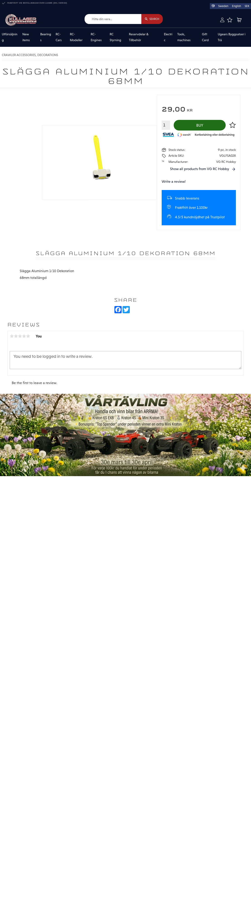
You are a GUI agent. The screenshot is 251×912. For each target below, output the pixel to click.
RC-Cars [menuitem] (59, 37)
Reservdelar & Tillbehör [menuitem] (139, 37)
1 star (12, 336)
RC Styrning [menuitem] (115, 37)
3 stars (20, 336)
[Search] (151, 19)
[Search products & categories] (112, 19)
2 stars (16, 336)
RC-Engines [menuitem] (96, 37)
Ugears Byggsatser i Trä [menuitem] (231, 37)
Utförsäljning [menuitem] (9, 37)
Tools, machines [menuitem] (184, 37)
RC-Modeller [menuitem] (76, 37)
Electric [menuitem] (168, 37)
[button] (229, 20)
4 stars (24, 336)
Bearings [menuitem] (45, 37)
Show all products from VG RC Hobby (199, 169)
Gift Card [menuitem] (205, 37)
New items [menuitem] (26, 37)
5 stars (28, 336)
